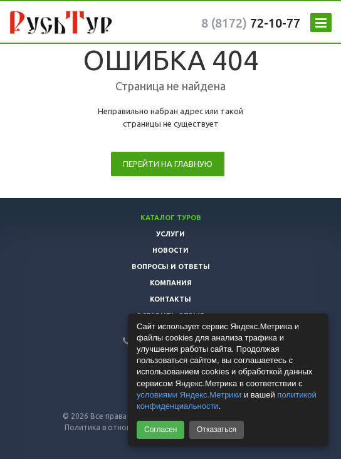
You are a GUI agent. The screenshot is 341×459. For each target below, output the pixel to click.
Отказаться (216, 429)
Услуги (170, 234)
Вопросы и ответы (171, 266)
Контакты (170, 299)
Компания (171, 283)
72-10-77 (250, 23)
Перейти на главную (167, 163)
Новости (170, 250)
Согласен (160, 429)
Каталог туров (170, 217)
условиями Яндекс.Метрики (189, 394)
